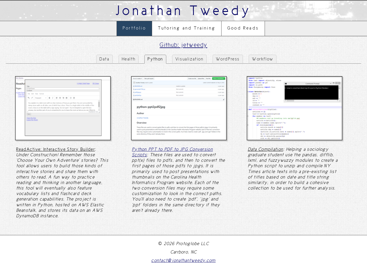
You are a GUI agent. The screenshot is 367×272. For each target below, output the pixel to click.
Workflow (262, 59)
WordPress (228, 59)
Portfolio (134, 28)
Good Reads (243, 28)
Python (155, 59)
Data (104, 59)
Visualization (189, 59)
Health (129, 59)
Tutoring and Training (186, 28)
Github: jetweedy (183, 44)
